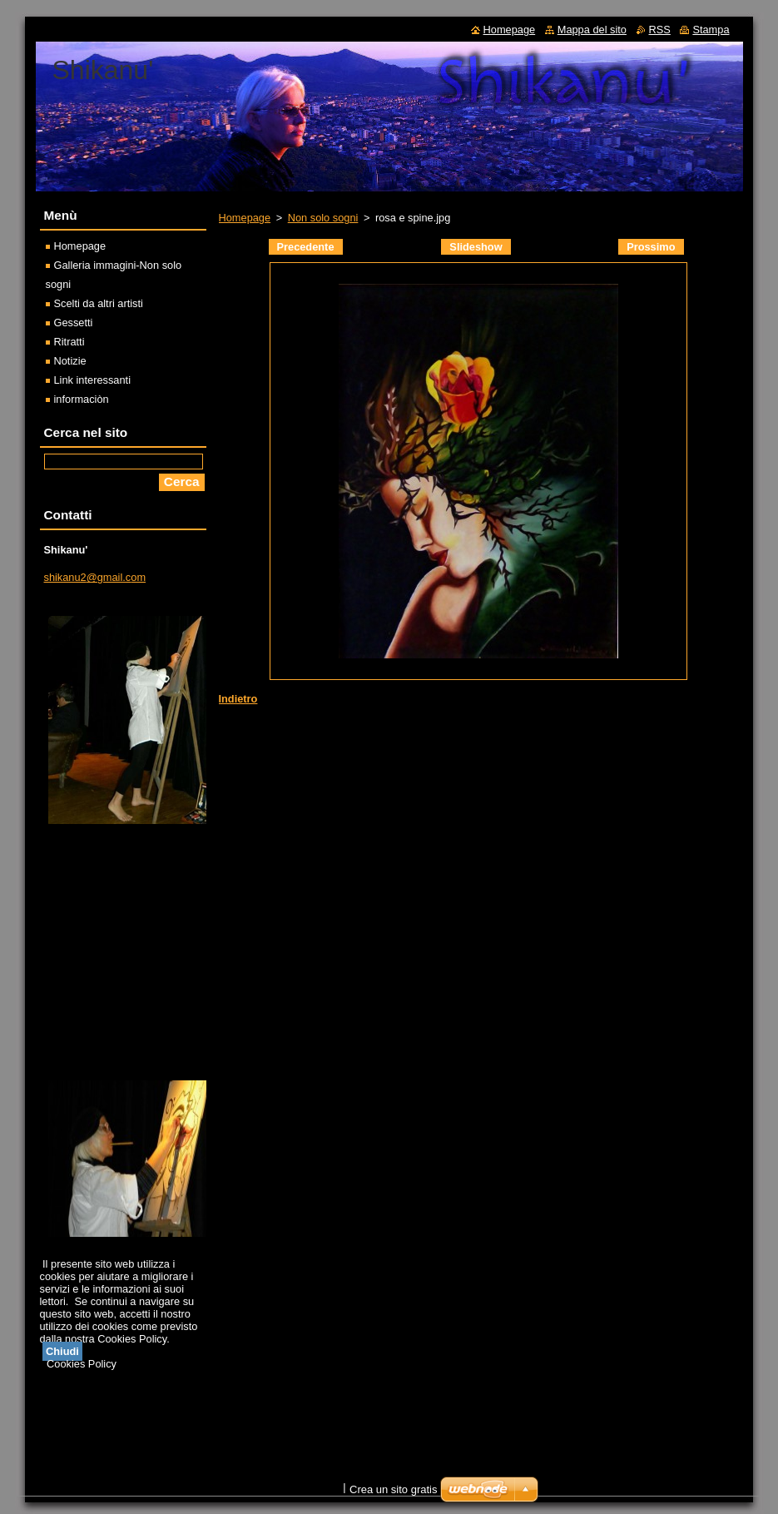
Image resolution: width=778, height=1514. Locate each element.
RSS (660, 29)
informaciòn (81, 399)
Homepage (245, 217)
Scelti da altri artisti (98, 303)
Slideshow (475, 247)
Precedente (305, 247)
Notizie (70, 361)
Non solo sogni (323, 217)
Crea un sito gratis (393, 1489)
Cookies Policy (81, 1364)
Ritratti (69, 341)
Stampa (710, 29)
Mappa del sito (592, 29)
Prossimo (651, 247)
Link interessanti (92, 380)
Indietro (238, 698)
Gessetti (73, 322)
